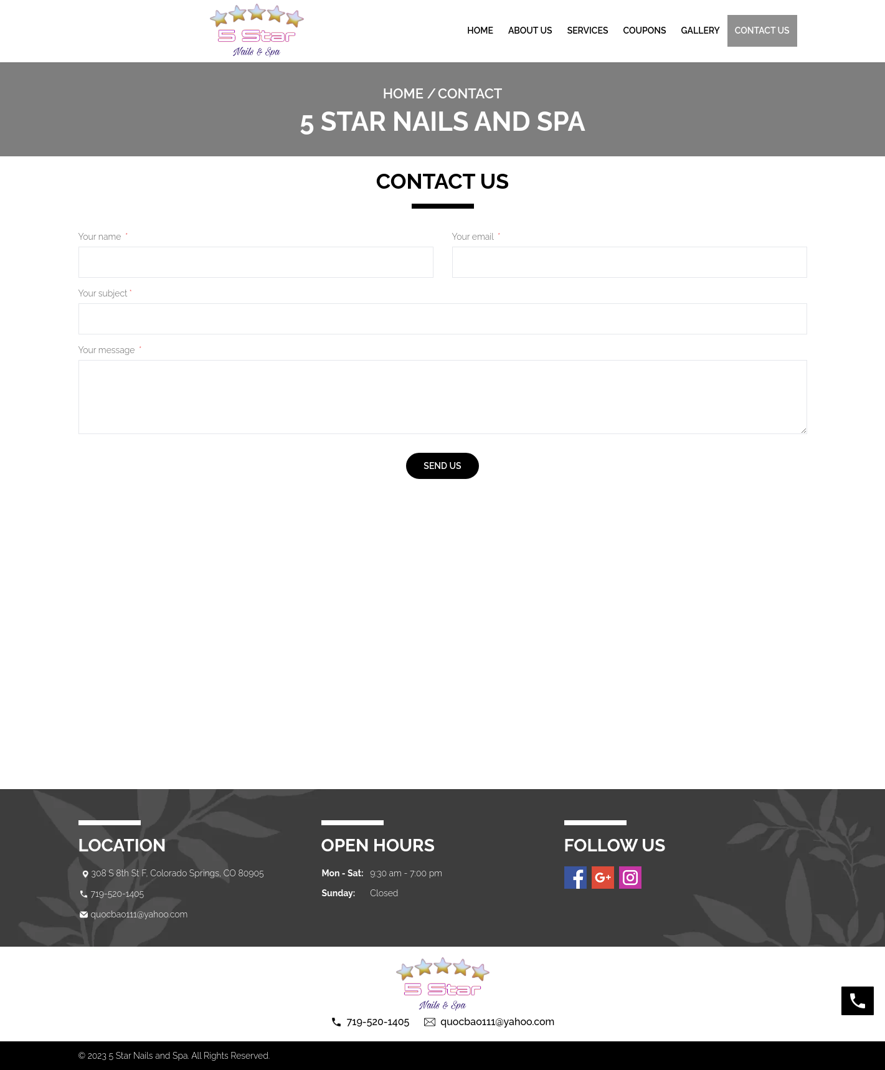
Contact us (762, 31)
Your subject (105, 293)
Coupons (644, 31)
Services (587, 31)
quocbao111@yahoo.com (139, 914)
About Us (530, 31)
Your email (476, 237)
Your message (110, 350)
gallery (700, 31)
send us (442, 466)
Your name (103, 237)
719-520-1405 (117, 894)
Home (480, 31)
